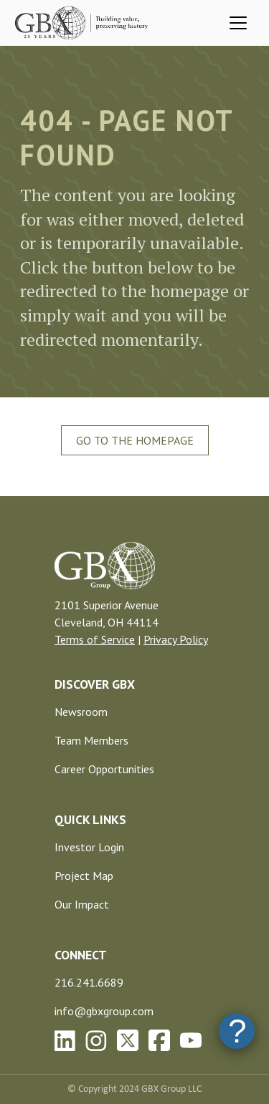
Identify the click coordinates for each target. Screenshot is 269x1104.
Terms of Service (95, 639)
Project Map (84, 875)
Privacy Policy (175, 639)
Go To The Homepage (135, 440)
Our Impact (82, 904)
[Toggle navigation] (238, 23)
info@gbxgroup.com (104, 1011)
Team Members (91, 740)
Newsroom (81, 711)
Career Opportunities (104, 769)
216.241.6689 (89, 982)
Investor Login (89, 847)
